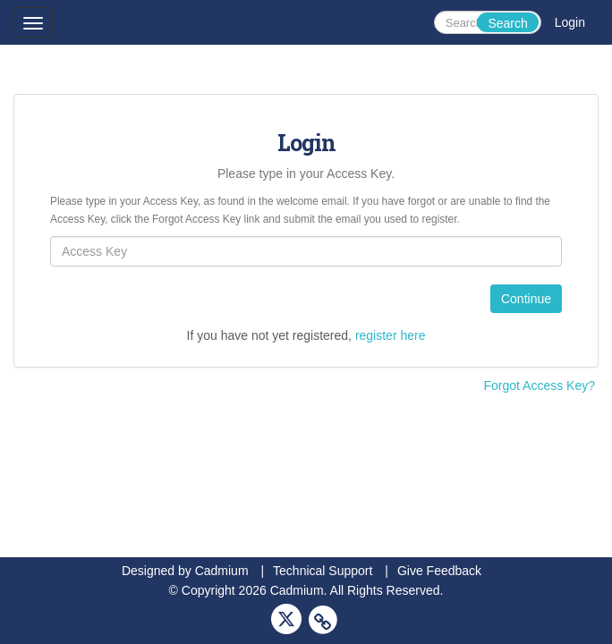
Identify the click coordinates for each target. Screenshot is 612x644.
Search (507, 23)
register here (390, 335)
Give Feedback (439, 571)
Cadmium (222, 571)
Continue (526, 299)
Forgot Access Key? (539, 385)
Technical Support (322, 571)
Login (570, 22)
